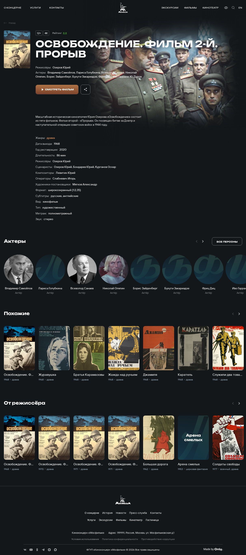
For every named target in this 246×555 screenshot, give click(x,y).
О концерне (12, 7)
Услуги (35, 7)
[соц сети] (25, 549)
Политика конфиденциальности (120, 539)
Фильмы (190, 7)
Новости (121, 512)
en (240, 7)
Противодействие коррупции (158, 539)
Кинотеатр (211, 7)
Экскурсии (169, 7)
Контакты (56, 7)
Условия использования (85, 539)
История (107, 512)
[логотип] (123, 7)
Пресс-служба (138, 512)
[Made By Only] (213, 549)
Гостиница (152, 520)
